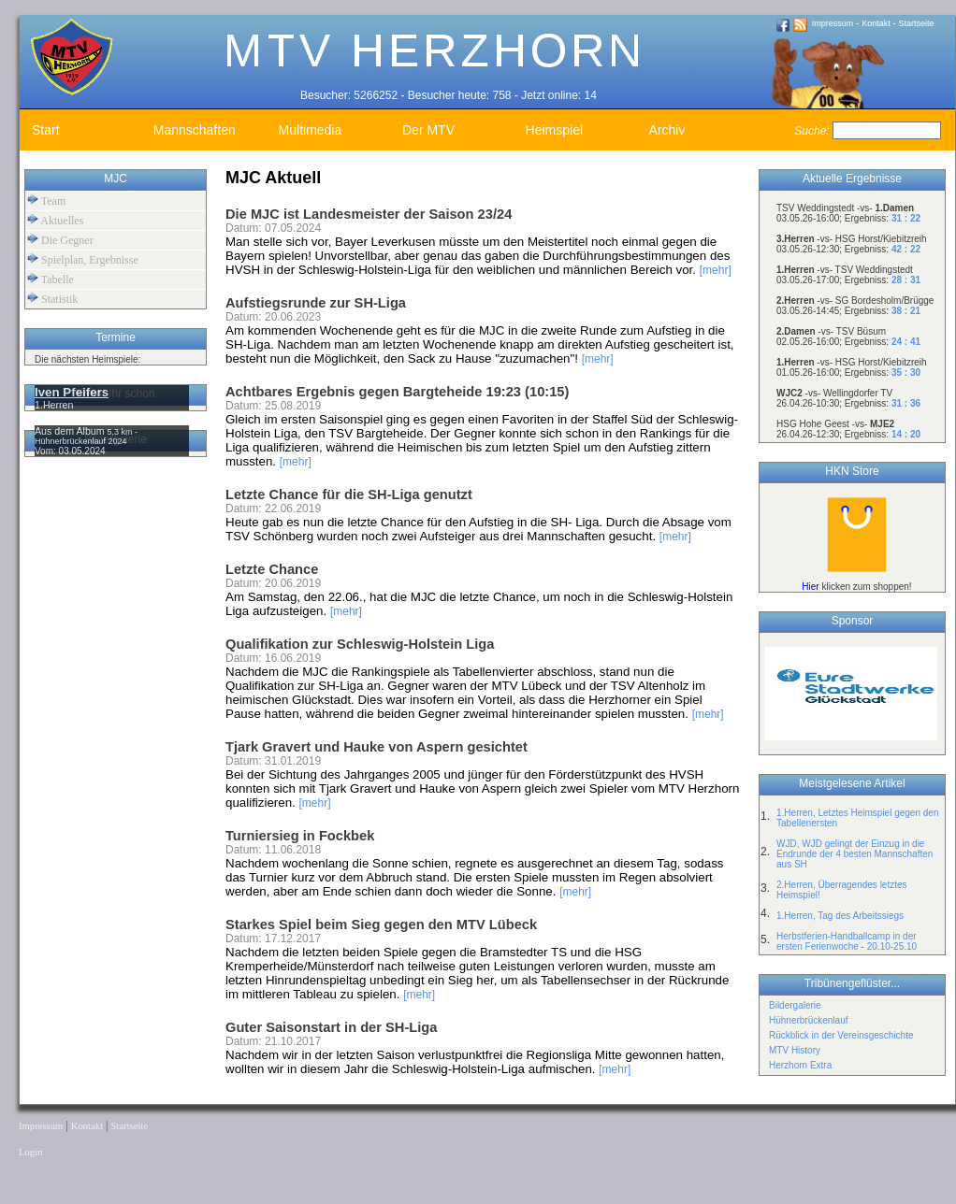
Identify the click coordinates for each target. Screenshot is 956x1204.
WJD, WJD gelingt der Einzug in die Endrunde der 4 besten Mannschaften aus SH (854, 853)
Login (30, 1152)
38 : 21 (905, 311)
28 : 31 (905, 280)
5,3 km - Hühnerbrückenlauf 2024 (86, 436)
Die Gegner (60, 240)
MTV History (794, 1050)
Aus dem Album (71, 431)
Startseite (916, 23)
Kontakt (876, 23)
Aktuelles (55, 220)
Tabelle (50, 279)
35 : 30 (905, 372)
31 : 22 (905, 218)
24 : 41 (905, 342)
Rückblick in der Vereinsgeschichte (841, 1035)
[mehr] (715, 270)
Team (46, 201)
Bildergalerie (795, 1005)
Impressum (833, 23)
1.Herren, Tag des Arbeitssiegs (840, 915)
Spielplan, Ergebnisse (82, 259)
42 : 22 (905, 249)
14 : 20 (905, 434)
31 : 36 (905, 403)
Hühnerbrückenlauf (808, 1020)
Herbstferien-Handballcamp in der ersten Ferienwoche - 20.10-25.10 (846, 941)
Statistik (52, 299)
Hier (810, 586)
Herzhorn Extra (800, 1065)
